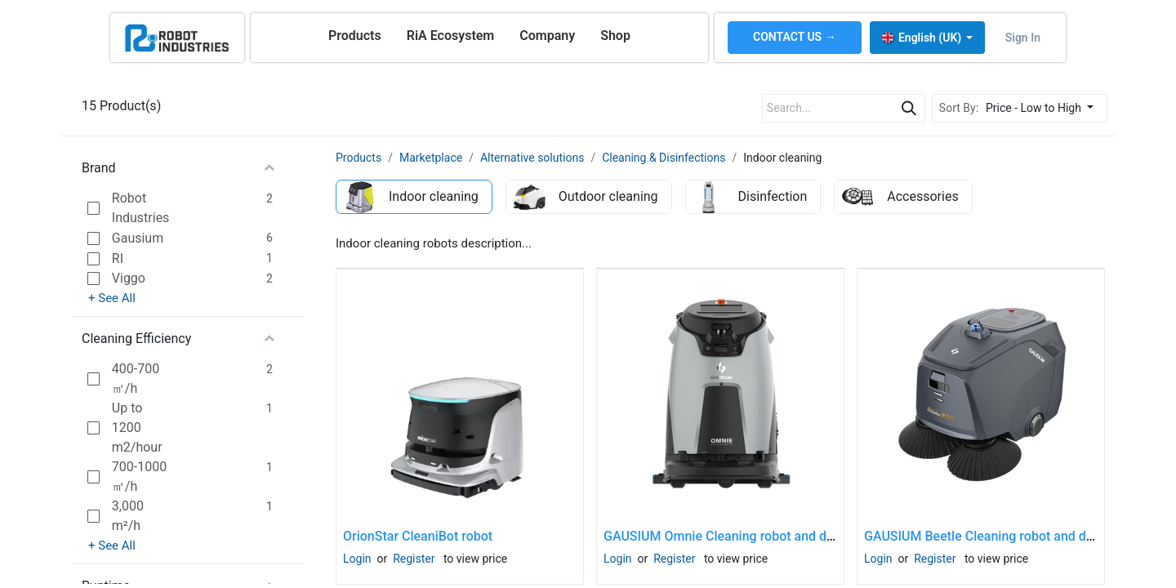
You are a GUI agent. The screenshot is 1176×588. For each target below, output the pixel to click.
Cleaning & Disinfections (663, 157)
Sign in (1022, 37)
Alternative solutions (532, 157)
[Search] (908, 108)
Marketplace (430, 157)
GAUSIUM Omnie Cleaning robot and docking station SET (770, 536)
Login (357, 558)
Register (413, 558)
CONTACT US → (794, 36)
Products (358, 157)
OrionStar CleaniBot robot (417, 536)
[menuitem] (355, 36)
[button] (1044, 108)
